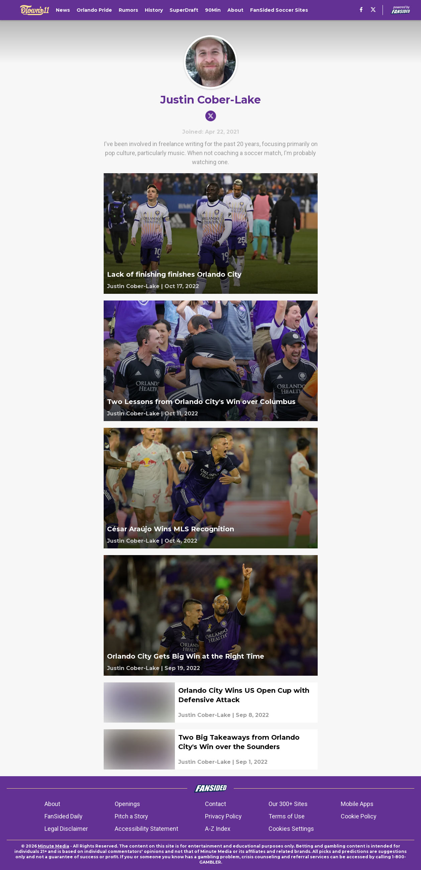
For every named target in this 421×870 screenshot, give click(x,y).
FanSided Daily (63, 816)
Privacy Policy (223, 816)
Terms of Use (287, 816)
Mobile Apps (357, 803)
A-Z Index (217, 828)
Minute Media (53, 846)
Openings (127, 803)
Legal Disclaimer (66, 828)
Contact (215, 803)
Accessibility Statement (146, 828)
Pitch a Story (131, 816)
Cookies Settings (291, 828)
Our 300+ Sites (288, 803)
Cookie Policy (359, 816)
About (52, 803)
